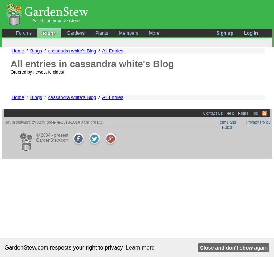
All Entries (112, 51)
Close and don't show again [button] (234, 248)
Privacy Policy (258, 122)
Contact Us (213, 113)
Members (128, 33)
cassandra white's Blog (72, 51)
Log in (251, 33)
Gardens (76, 33)
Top (255, 113)
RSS (264, 113)
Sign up (224, 33)
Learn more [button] (140, 248)
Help (230, 113)
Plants (101, 33)
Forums (24, 33)
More (154, 33)
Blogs (49, 33)
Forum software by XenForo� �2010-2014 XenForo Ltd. (54, 122)
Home (18, 51)
